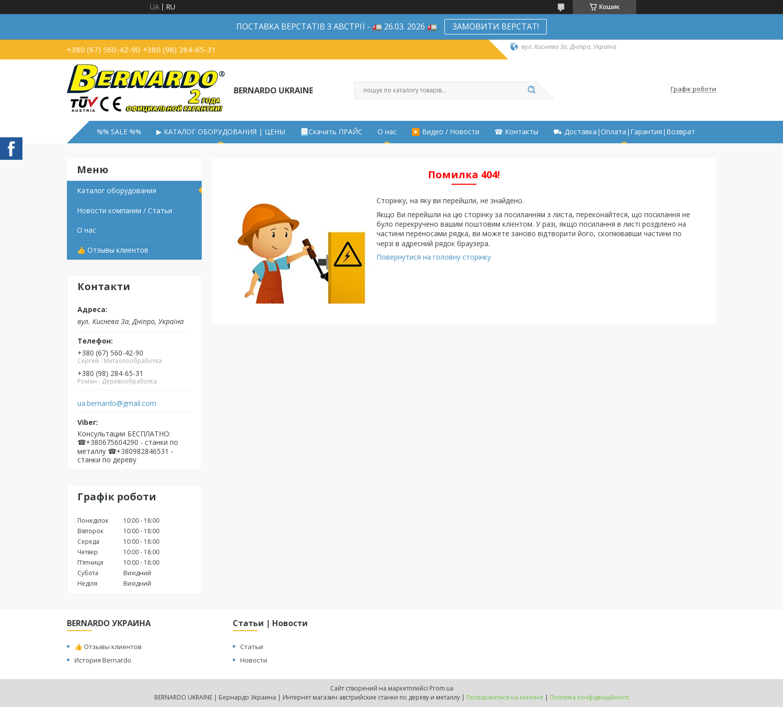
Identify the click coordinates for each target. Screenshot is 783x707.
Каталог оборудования (116, 190)
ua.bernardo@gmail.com (116, 403)
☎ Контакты (516, 131)
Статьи (251, 646)
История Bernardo (102, 660)
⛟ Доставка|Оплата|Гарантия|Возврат (624, 131)
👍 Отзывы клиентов (112, 250)
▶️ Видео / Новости (445, 131)
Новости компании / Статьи (124, 210)
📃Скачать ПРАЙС (331, 131)
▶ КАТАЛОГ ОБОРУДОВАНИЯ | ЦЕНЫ (220, 131)
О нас (387, 131)
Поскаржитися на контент (504, 697)
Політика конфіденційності (589, 697)
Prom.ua (441, 688)
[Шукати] (531, 90)
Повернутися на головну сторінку (434, 257)
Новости (253, 660)
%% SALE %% (119, 131)
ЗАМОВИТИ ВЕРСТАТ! (495, 26)
